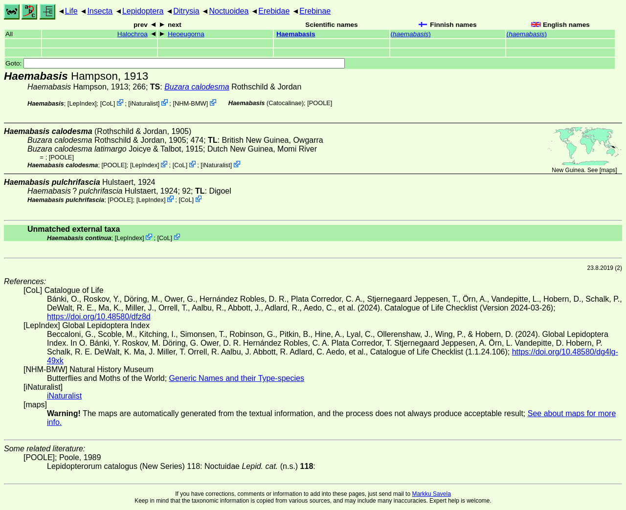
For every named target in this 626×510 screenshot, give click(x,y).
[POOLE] (319, 103)
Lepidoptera (143, 11)
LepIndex (82, 103)
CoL (107, 103)
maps (608, 170)
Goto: (175, 63)
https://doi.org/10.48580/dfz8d (99, 316)
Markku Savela (431, 493)
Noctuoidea (228, 11)
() (411, 34)
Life (71, 11)
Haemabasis (295, 34)
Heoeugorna (186, 34)
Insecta (99, 11)
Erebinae (315, 11)
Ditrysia (186, 11)
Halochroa (132, 34)
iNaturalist (144, 103)
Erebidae (274, 11)
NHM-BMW (190, 103)
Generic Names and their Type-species (236, 378)
